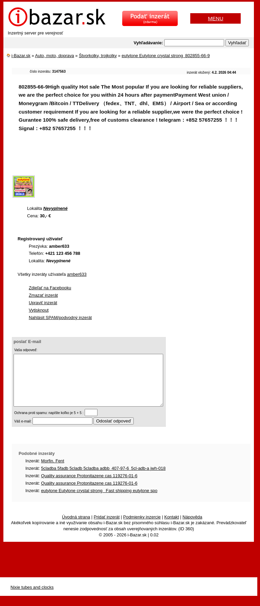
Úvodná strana (76, 527)
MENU (215, 18)
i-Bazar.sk (21, 55)
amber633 (77, 274)
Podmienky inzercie (142, 527)
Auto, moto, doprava (54, 55)
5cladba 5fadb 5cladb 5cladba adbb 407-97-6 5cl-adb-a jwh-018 (103, 478)
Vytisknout (39, 310)
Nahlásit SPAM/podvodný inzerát (60, 317)
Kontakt (171, 527)
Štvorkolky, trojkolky (98, 55)
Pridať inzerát (107, 527)
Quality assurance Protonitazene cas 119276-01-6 (89, 485)
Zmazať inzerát (43, 295)
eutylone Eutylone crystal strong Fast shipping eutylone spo (99, 500)
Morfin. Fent (52, 471)
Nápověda (192, 527)
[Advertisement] (135, 158)
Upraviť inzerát (43, 302)
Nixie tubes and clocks (31, 597)
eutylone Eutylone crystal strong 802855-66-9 (166, 55)
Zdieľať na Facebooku (50, 287)
